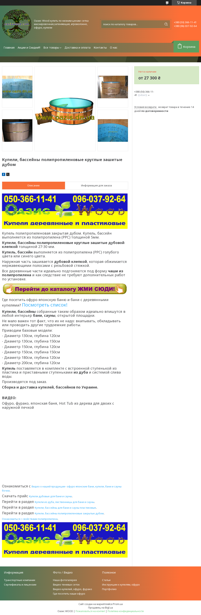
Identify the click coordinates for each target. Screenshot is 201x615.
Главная (9, 47)
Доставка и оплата (77, 47)
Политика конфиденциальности (126, 611)
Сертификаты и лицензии (20, 584)
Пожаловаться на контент (90, 611)
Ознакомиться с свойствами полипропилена (30, 519)
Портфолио (109, 589)
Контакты (100, 47)
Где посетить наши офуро (69, 593)
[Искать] (166, 24)
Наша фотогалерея (65, 580)
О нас (113, 47)
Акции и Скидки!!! (29, 47)
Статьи (106, 580)
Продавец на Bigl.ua (100, 607)
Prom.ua (118, 604)
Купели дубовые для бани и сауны (50, 496)
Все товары (51, 47)
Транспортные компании (19, 580)
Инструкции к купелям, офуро (121, 584)
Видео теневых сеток (66, 584)
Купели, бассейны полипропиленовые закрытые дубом (69, 513)
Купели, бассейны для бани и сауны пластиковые (65, 507)
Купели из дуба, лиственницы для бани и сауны (64, 502)
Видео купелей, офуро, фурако (72, 589)
